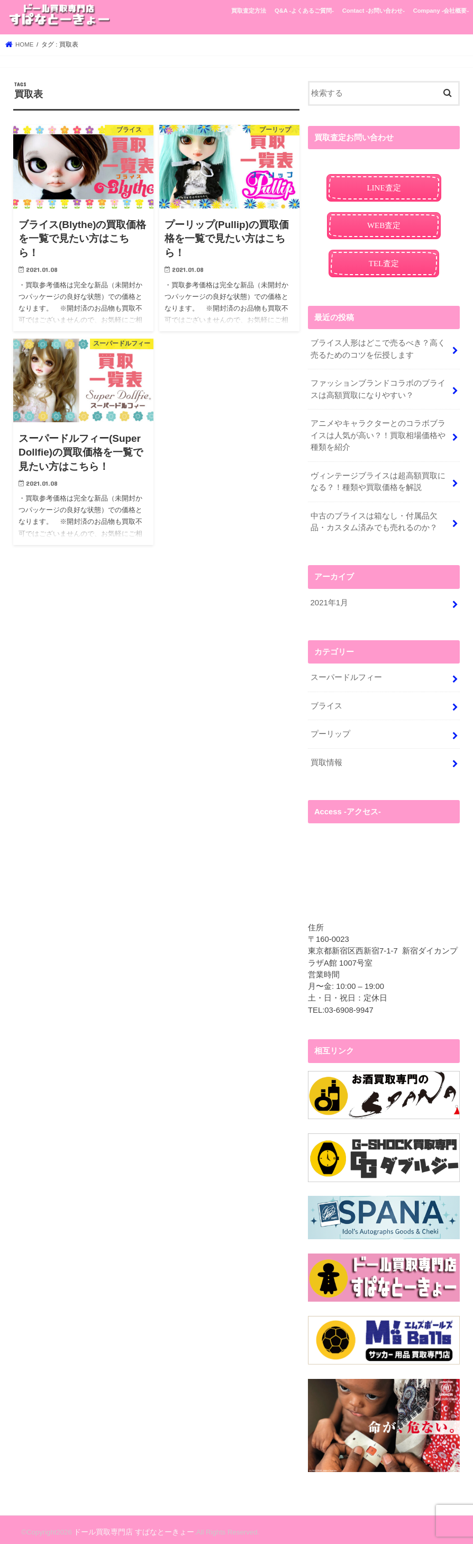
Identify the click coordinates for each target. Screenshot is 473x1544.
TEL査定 (384, 262)
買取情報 (326, 757)
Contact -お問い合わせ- (373, 10)
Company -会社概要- (441, 10)
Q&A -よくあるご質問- (304, 10)
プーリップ (330, 729)
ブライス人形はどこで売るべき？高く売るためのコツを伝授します (377, 348)
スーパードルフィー (345, 673)
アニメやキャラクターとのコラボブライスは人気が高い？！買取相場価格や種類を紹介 (377, 433)
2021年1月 (329, 599)
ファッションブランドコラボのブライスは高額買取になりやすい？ (377, 388)
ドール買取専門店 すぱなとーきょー (130, 1527)
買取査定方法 (248, 10)
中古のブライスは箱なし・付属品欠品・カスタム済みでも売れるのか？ (373, 518)
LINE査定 (384, 187)
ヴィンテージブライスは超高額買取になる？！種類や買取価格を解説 (377, 479)
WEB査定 (384, 225)
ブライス (326, 701)
